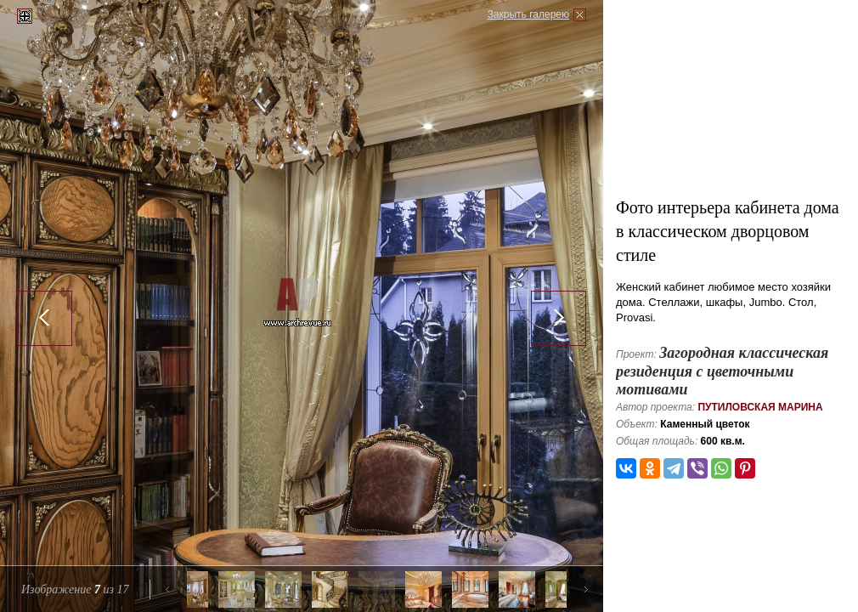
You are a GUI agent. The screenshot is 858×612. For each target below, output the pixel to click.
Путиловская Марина (759, 407)
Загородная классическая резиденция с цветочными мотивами (722, 371)
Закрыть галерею (528, 14)
